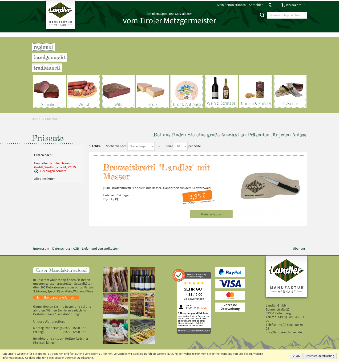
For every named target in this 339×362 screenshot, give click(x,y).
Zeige (169, 146)
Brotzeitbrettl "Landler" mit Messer (156, 172)
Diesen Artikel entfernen (36, 171)
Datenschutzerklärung (320, 356)
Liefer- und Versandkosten (100, 249)
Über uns (299, 249)
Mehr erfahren (211, 214)
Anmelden (256, 5)
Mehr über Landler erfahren (55, 297)
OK (297, 356)
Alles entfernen (45, 179)
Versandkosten (208, 201)
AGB (76, 249)
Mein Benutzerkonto (231, 5)
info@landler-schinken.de (284, 332)
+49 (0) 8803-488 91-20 (285, 319)
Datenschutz (61, 249)
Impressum (41, 249)
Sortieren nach (116, 146)
